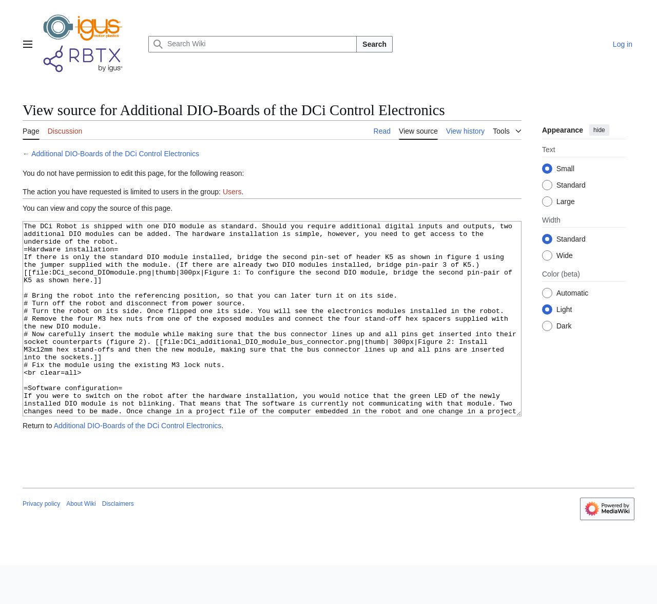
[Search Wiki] (252, 44)
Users (232, 192)
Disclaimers (118, 542)
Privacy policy (41, 542)
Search (374, 44)
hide (599, 130)
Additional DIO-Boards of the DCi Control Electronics (115, 154)
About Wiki (80, 542)
